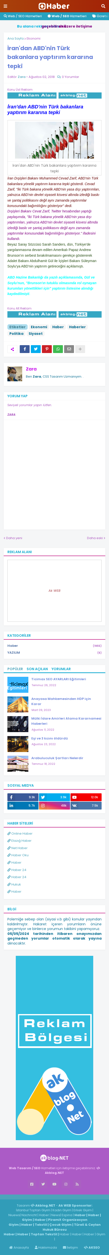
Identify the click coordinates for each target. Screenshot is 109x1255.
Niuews (14, 1215)
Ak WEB (54, 590)
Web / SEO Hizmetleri (23, 16)
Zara (31, 369)
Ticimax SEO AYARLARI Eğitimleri (58, 679)
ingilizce (51, 1196)
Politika (16, 333)
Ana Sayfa (15, 38)
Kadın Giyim (62, 1210)
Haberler (77, 327)
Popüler (15, 668)
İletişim (70, 1247)
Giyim (27, 1219)
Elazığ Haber (19, 840)
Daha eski (95, 538)
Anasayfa (19, 1247)
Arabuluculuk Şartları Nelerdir (57, 758)
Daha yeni (14, 538)
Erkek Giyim (82, 1210)
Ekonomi (33, 38)
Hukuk (14, 884)
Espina (67, 1215)
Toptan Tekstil (44, 1234)
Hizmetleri (67, 16)
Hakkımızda (46, 1247)
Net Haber (17, 848)
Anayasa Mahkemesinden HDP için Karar (61, 701)
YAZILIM (54, 652)
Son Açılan (37, 668)
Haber (58, 327)
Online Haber (20, 833)
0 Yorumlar (70, 76)
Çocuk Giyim (60, 1224)
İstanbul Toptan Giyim (33, 1210)
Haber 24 (16, 870)
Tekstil (41, 1224)
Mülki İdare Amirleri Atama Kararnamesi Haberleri (66, 721)
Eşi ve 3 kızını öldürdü (49, 738)
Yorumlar (61, 668)
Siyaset (36, 333)
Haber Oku (18, 855)
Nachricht (29, 1215)
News (55, 1215)
